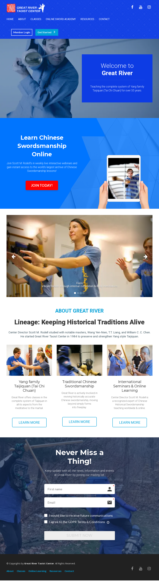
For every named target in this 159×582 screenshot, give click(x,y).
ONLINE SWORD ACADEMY (61, 19)
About (10, 572)
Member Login (21, 32)
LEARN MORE (29, 422)
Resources (55, 572)
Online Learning (37, 572)
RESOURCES (87, 19)
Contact (69, 572)
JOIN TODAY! (42, 185)
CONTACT (104, 19)
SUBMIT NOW (79, 536)
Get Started (46, 32)
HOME (10, 19)
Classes (21, 572)
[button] (17, 256)
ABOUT (22, 19)
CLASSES (36, 19)
